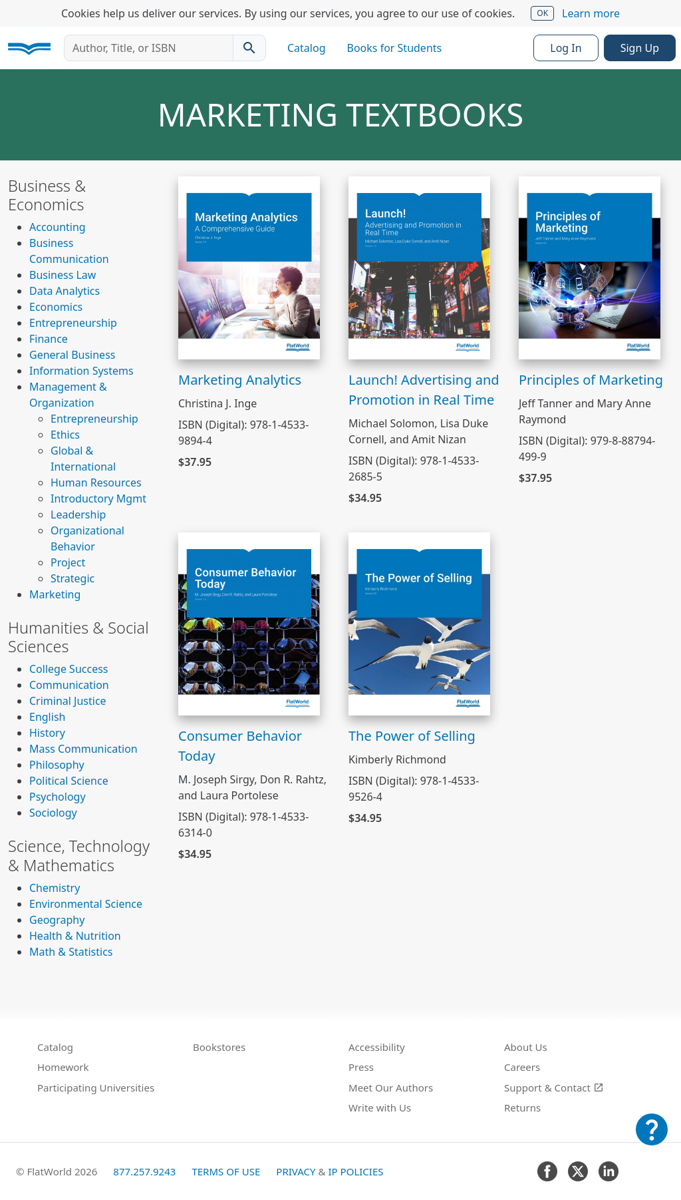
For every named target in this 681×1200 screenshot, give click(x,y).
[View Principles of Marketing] (589, 267)
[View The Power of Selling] (419, 623)
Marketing (54, 594)
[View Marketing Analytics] (249, 267)
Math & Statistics (71, 951)
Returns (522, 1107)
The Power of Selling (412, 736)
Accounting (57, 227)
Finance (48, 338)
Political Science (68, 780)
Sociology (53, 812)
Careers (522, 1067)
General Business (72, 354)
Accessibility (376, 1047)
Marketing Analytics (239, 380)
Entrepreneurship (73, 322)
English (47, 716)
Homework (63, 1067)
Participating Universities (95, 1087)
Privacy (295, 1171)
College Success (68, 669)
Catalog (306, 48)
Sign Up (639, 48)
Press (361, 1067)
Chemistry (54, 888)
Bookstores (219, 1047)
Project (68, 562)
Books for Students (394, 48)
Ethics (65, 434)
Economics (55, 307)
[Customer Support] (652, 1138)
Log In (565, 48)
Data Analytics (64, 291)
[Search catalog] (249, 48)
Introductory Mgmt (98, 498)
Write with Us (379, 1107)
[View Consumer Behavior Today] (249, 623)
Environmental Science (85, 904)
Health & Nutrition (75, 935)
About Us (525, 1047)
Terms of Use (226, 1171)
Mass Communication (83, 748)
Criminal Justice (67, 701)
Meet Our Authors (390, 1087)
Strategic (72, 578)
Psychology (57, 796)
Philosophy (56, 764)
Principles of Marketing (591, 380)
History (47, 732)
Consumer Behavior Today (240, 746)
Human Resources (96, 482)
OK (542, 13)
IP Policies (355, 1171)
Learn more (591, 13)
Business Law (62, 275)
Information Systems (81, 370)
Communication (69, 685)
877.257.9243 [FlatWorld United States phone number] (144, 1171)
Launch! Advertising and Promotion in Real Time (423, 390)
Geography (56, 919)
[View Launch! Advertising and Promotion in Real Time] (419, 267)
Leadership (78, 514)
